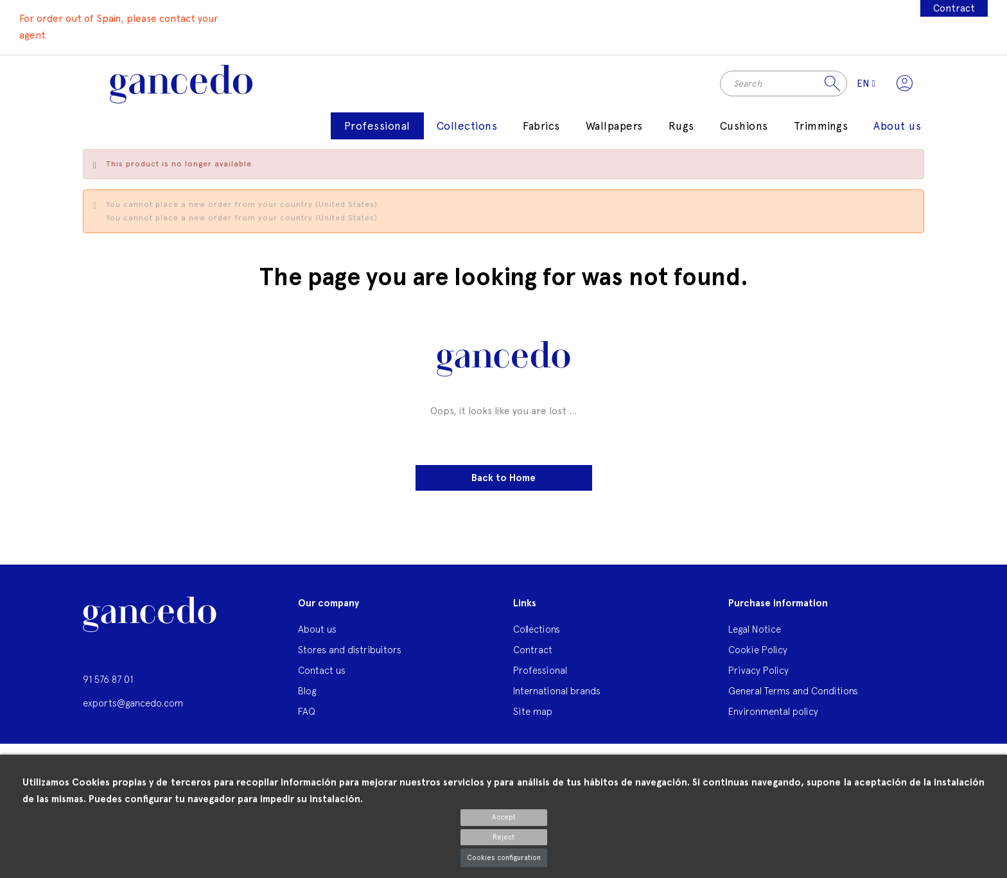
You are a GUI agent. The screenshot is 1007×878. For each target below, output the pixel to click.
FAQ (306, 712)
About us (317, 629)
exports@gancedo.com (133, 703)
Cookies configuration (504, 858)
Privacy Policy (758, 670)
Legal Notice (754, 629)
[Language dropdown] (866, 84)
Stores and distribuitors (349, 650)
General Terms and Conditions (793, 691)
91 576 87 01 (108, 679)
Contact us (322, 670)
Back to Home (503, 478)
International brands (556, 691)
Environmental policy (773, 712)
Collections (536, 629)
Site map (532, 712)
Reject (503, 837)
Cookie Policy (757, 650)
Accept (504, 817)
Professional (540, 670)
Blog (307, 691)
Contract (954, 8)
